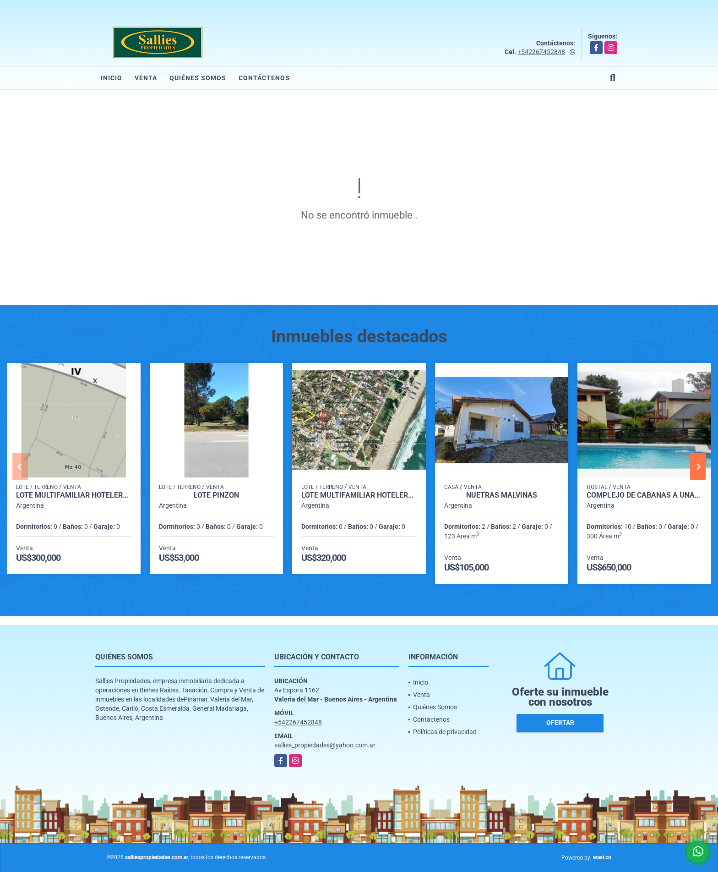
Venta (146, 78)
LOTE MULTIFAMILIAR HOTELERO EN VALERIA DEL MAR (73, 495)
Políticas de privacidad (445, 731)
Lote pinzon (216, 495)
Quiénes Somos (197, 78)
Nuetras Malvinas (501, 495)
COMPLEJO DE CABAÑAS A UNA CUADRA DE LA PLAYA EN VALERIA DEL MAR (644, 495)
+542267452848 (541, 51)
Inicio (111, 78)
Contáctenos (264, 78)
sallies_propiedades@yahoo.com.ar (324, 745)
